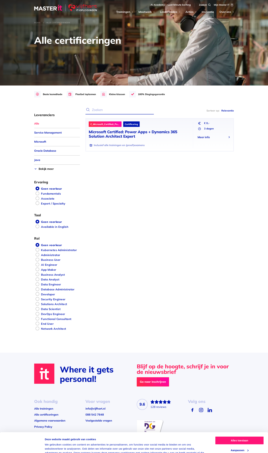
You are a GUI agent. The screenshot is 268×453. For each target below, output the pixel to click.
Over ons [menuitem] (225, 12)
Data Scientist (51, 309)
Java (37, 160)
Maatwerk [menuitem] (145, 12)
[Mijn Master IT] (224, 5)
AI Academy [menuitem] (158, 4)
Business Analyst (53, 274)
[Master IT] (65, 8)
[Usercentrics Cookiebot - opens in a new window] (22, 446)
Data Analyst (50, 279)
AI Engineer (49, 264)
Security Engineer (53, 299)
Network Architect (53, 328)
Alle (36, 123)
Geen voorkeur (51, 188)
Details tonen (53, 446)
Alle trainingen (43, 408)
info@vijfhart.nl (95, 408)
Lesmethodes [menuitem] (168, 12)
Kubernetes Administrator (59, 250)
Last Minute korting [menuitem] (179, 4)
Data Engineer (51, 284)
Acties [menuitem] (189, 12)
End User (47, 323)
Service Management (48, 132)
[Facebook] (192, 410)
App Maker (48, 269)
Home (37, 22)
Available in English (54, 226)
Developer (48, 294)
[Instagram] (201, 410)
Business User (51, 259)
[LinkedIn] (209, 410)
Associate (48, 198)
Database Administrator (57, 289)
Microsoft (40, 141)
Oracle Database (45, 150)
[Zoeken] (205, 5)
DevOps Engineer (53, 314)
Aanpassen (240, 430)
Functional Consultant (56, 319)
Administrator (50, 255)
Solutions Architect (54, 304)
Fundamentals (51, 193)
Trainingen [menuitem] (123, 12)
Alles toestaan (239, 420)
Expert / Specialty (53, 203)
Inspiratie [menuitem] (208, 12)
